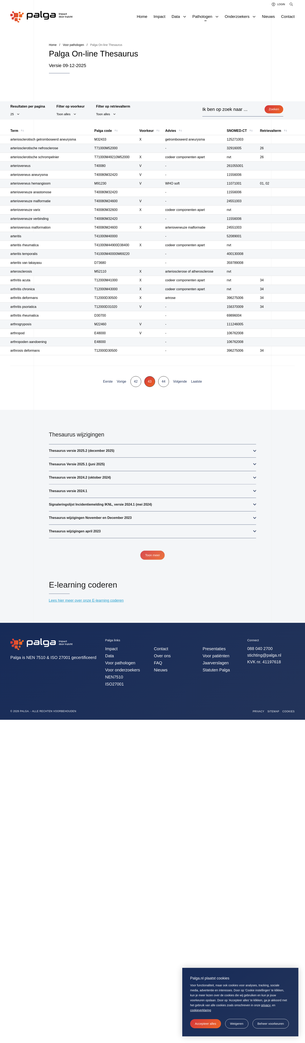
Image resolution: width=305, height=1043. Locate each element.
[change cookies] (271, 1023)
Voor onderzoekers (122, 670)
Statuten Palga (216, 670)
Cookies (288, 711)
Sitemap (273, 711)
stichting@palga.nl (264, 655)
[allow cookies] (205, 1023)
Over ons (162, 656)
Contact (161, 648)
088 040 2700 (260, 648)
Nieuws (161, 670)
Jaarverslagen (216, 663)
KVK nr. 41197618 (264, 662)
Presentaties (214, 648)
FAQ (158, 663)
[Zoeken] (291, 4)
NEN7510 (114, 677)
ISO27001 (114, 684)
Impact (111, 648)
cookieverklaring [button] (200, 1010)
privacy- (266, 1005)
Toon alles (63, 114)
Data (109, 656)
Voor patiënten (216, 656)
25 (12, 114)
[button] (236, 1023)
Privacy (258, 711)
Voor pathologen (120, 663)
